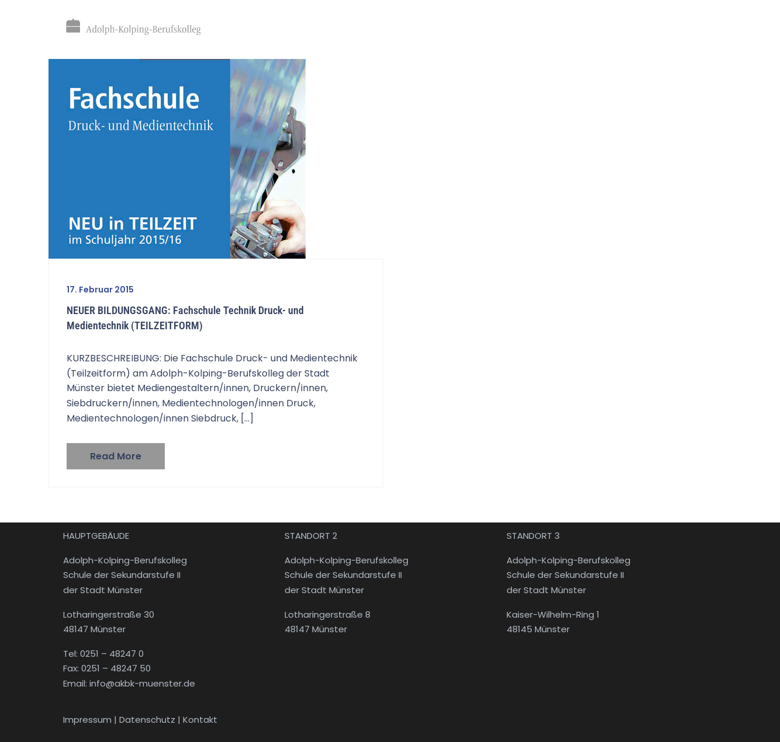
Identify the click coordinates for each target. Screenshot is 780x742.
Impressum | (91, 719)
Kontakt (200, 719)
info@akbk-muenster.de (141, 683)
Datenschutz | (151, 719)
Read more (115, 456)
